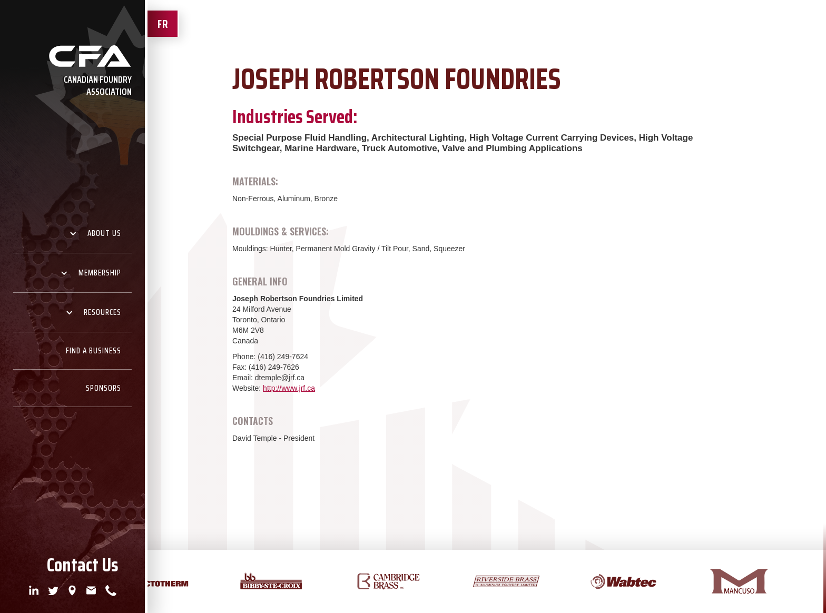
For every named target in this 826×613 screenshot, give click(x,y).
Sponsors (103, 388)
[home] (72, 74)
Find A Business (93, 350)
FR (163, 24)
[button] (72, 233)
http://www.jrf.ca (289, 388)
